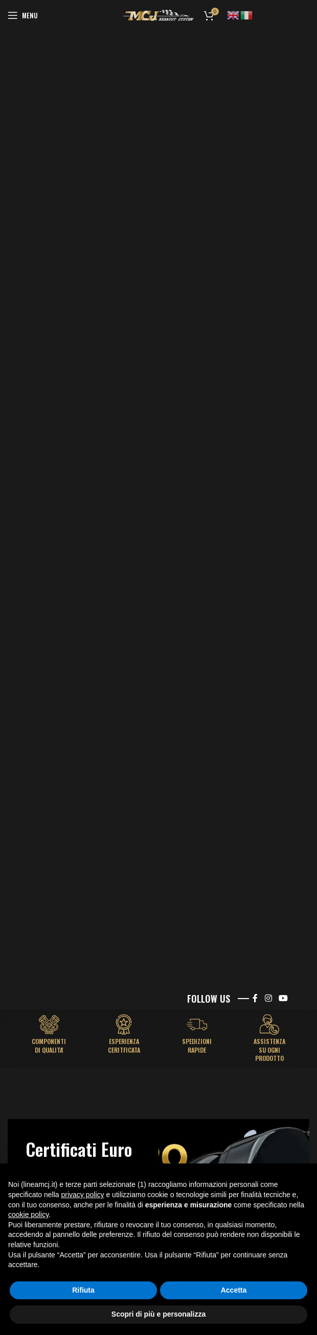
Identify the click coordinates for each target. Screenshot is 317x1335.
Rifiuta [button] (83, 1290)
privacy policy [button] (82, 1195)
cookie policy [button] (28, 1214)
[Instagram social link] (268, 998)
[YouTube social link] (283, 998)
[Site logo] (158, 15)
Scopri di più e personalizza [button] (158, 1314)
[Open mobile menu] (22, 15)
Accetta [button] (234, 1290)
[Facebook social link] (255, 998)
